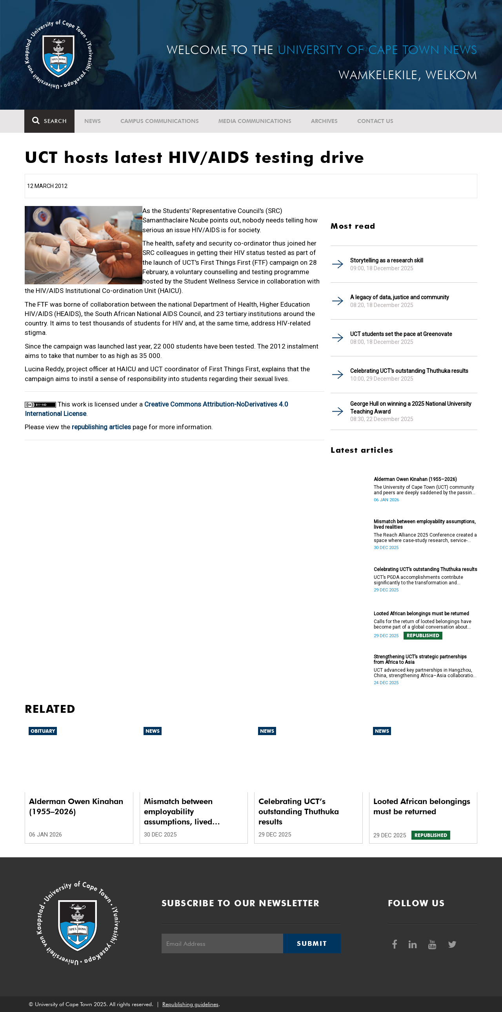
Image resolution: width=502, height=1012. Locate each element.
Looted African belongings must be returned (421, 613)
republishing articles (101, 427)
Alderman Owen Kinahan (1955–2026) (415, 479)
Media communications (255, 121)
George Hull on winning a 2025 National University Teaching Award (410, 408)
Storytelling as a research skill (386, 260)
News (93, 121)
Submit (312, 943)
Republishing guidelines (190, 1004)
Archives (324, 121)
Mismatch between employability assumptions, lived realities (425, 524)
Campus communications (160, 121)
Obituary (43, 731)
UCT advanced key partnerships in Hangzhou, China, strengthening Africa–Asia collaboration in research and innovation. (425, 672)
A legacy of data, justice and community (399, 297)
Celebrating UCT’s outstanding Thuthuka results (409, 371)
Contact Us (376, 121)
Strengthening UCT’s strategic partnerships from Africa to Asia (420, 659)
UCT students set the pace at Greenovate (401, 334)
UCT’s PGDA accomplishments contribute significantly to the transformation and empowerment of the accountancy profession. (424, 580)
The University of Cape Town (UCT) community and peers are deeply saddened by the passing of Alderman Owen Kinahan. (424, 489)
